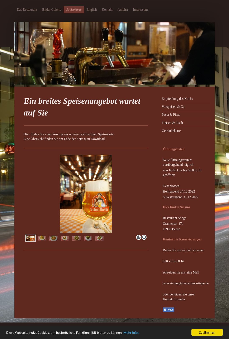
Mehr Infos (131, 332)
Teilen (168, 309)
